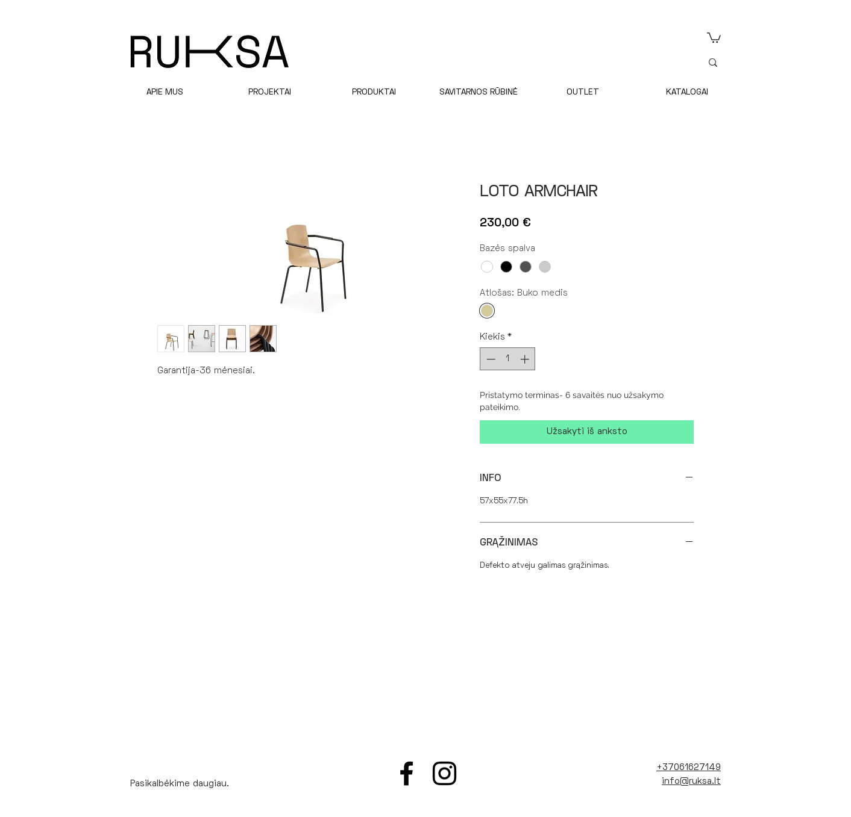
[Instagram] (444, 773)
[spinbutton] (508, 359)
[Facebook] (406, 773)
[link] (714, 37)
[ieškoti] (780, 62)
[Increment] (526, 359)
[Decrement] (490, 359)
